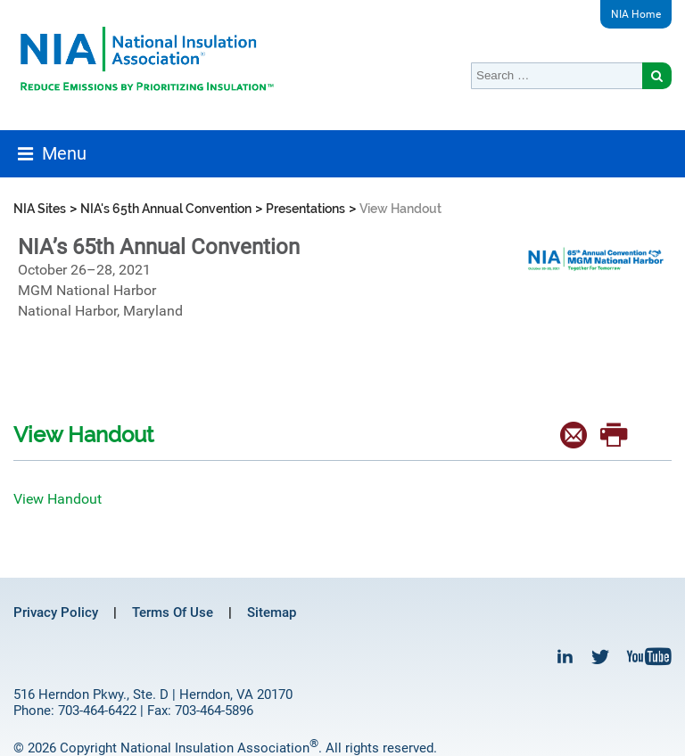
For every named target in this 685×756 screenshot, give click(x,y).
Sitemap (271, 612)
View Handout (57, 498)
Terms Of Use (172, 612)
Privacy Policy (55, 612)
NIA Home (636, 14)
